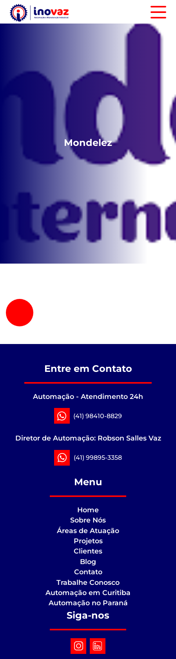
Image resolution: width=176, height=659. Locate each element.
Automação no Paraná (88, 603)
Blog (88, 561)
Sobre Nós (88, 520)
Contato (88, 572)
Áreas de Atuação (88, 530)
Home (88, 510)
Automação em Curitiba (88, 592)
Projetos (88, 541)
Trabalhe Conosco (88, 582)
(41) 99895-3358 (98, 457)
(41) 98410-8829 (97, 416)
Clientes (88, 551)
